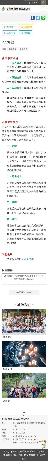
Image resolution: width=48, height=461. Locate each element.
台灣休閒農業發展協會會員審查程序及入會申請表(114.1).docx (24, 277)
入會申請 (10, 32)
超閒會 (25, 32)
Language (30, 2)
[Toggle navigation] (43, 9)
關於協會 (12, 49)
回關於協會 (24, 292)
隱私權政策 (29, 454)
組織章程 (26, 26)
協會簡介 (10, 26)
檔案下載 (23, 49)
